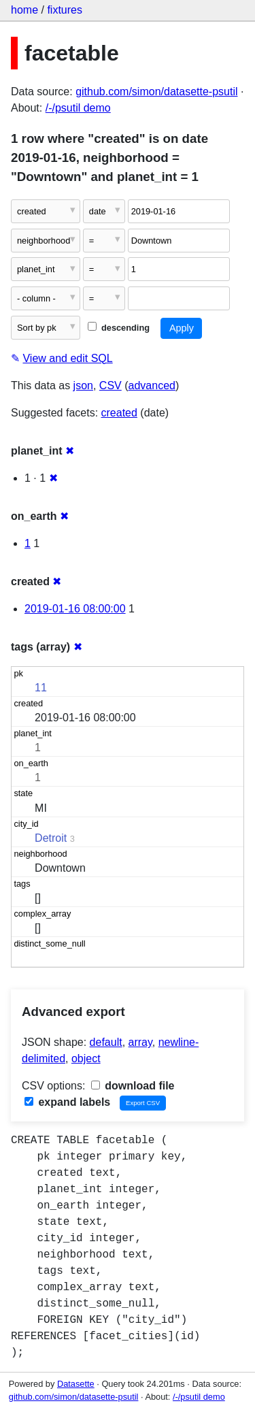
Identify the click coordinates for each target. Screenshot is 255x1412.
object (86, 1058)
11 (41, 687)
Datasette (76, 1384)
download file (133, 1085)
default (106, 1042)
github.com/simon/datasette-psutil (156, 91)
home (24, 10)
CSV (110, 385)
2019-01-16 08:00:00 (75, 608)
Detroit (51, 838)
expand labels (67, 1102)
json (83, 385)
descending (119, 328)
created (119, 412)
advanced (152, 385)
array (140, 1042)
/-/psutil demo (78, 108)
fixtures (64, 10)
